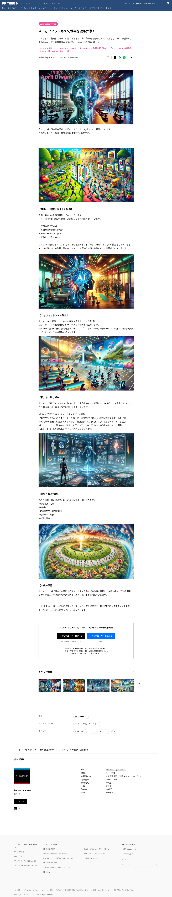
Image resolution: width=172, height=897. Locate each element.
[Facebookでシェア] (120, 57)
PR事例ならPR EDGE (91, 858)
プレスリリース (30, 750)
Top (3, 8)
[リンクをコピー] (131, 57)
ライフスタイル (81, 8)
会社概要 (17, 890)
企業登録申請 (149, 3)
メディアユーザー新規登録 (100, 636)
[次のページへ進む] (139, 684)
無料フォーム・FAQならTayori (94, 854)
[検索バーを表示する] (168, 3)
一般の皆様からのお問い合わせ (123, 890)
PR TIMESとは (19, 852)
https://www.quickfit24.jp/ (116, 770)
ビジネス (93, 8)
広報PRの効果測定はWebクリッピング (56, 867)
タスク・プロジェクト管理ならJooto (96, 849)
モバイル (24, 8)
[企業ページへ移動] (22, 777)
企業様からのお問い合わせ (100, 890)
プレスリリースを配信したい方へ (25, 865)
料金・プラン (19, 856)
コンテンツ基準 (47, 890)
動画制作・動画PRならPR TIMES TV (55, 854)
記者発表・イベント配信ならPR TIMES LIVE (58, 858)
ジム (108, 731)
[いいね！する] (108, 57)
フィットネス (95, 731)
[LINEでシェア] (124, 57)
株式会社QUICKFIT (47, 750)
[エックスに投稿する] (115, 57)
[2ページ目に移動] (133, 671)
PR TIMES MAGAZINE (50, 863)
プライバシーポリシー (31, 890)
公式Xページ (126, 859)
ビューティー (53, 8)
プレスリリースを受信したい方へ (25, 861)
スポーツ (111, 8)
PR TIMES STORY (49, 849)
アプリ (33, 8)
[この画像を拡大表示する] (50, 685)
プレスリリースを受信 (132, 3)
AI (115, 731)
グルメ (102, 8)
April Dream (80, 731)
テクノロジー (13, 8)
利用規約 (59, 890)
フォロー (20, 801)
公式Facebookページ (129, 849)
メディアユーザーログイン (71, 636)
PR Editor (46, 872)
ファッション (67, 8)
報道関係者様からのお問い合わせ (76, 890)
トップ (17, 750)
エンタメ (42, 8)
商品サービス (81, 717)
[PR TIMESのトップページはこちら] (31, 3)
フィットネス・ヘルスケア (86, 724)
